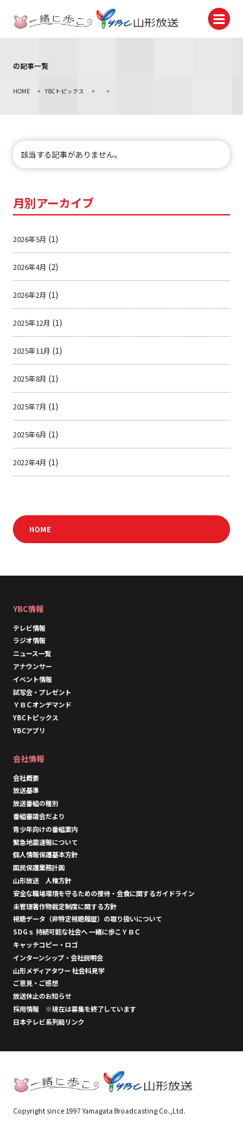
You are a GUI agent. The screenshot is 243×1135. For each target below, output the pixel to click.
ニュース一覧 (32, 653)
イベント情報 (32, 679)
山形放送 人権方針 (42, 880)
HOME (40, 529)
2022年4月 (30, 462)
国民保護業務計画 (39, 867)
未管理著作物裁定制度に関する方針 (65, 906)
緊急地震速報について (45, 842)
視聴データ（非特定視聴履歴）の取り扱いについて (87, 918)
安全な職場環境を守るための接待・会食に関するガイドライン (103, 893)
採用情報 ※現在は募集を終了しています (74, 1009)
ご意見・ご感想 (35, 983)
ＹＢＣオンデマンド (42, 704)
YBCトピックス (35, 717)
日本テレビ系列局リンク (48, 1022)
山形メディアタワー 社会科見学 (58, 970)
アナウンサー (32, 666)
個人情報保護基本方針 (45, 854)
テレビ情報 (29, 628)
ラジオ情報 (29, 640)
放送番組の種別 (35, 803)
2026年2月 (30, 294)
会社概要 (26, 778)
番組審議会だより (39, 816)
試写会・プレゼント (42, 692)
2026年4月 (30, 267)
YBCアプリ (29, 730)
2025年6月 (30, 434)
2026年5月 (30, 239)
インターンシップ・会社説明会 (58, 957)
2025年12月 (32, 322)
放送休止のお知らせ (42, 996)
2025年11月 (32, 350)
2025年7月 (30, 406)
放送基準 (26, 790)
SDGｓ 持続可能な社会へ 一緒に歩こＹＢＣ (77, 931)
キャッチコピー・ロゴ (45, 944)
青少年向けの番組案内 (45, 829)
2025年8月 (30, 378)
